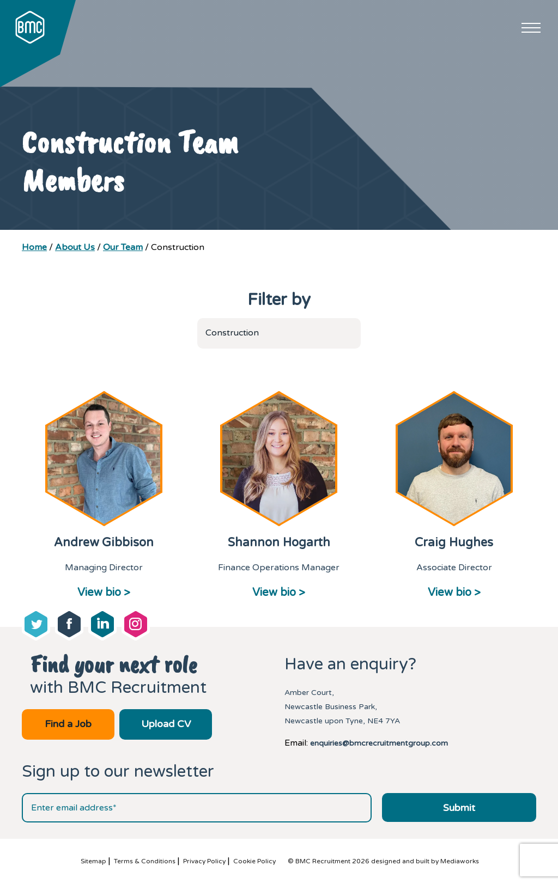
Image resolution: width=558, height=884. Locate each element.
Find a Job (68, 724)
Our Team (123, 247)
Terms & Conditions (144, 861)
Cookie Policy (254, 861)
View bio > (103, 592)
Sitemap (93, 861)
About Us (75, 247)
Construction (232, 332)
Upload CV (166, 724)
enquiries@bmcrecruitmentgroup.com (379, 743)
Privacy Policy (204, 861)
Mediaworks (459, 861)
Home (34, 247)
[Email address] (197, 807)
